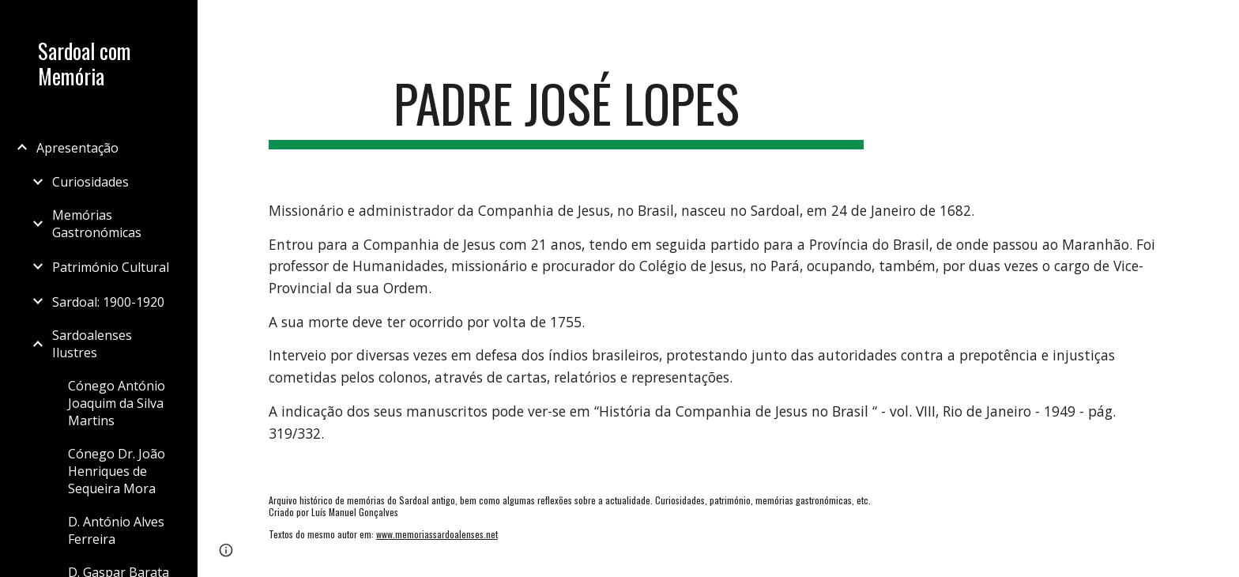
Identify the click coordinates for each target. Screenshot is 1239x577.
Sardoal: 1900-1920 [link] (108, 302)
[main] (566, 111)
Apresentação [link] (77, 148)
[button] (1220, 22)
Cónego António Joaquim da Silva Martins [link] (116, 403)
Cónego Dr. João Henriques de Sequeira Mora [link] (116, 471)
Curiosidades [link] (90, 181)
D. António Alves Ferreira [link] (116, 530)
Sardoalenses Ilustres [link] (92, 343)
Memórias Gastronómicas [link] (96, 223)
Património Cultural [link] (110, 267)
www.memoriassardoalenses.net (437, 534)
